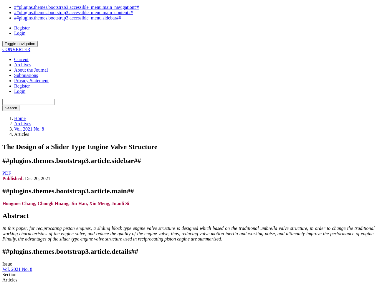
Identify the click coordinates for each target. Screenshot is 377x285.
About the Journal (31, 70)
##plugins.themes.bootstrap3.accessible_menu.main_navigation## (76, 7)
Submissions (26, 75)
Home (20, 118)
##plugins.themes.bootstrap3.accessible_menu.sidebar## (67, 17)
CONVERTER (16, 49)
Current (21, 59)
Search (11, 108)
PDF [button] (6, 173)
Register (22, 27)
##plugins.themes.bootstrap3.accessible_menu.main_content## (73, 12)
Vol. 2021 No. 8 (29, 128)
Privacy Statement (31, 80)
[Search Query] (28, 102)
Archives (22, 64)
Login (19, 33)
